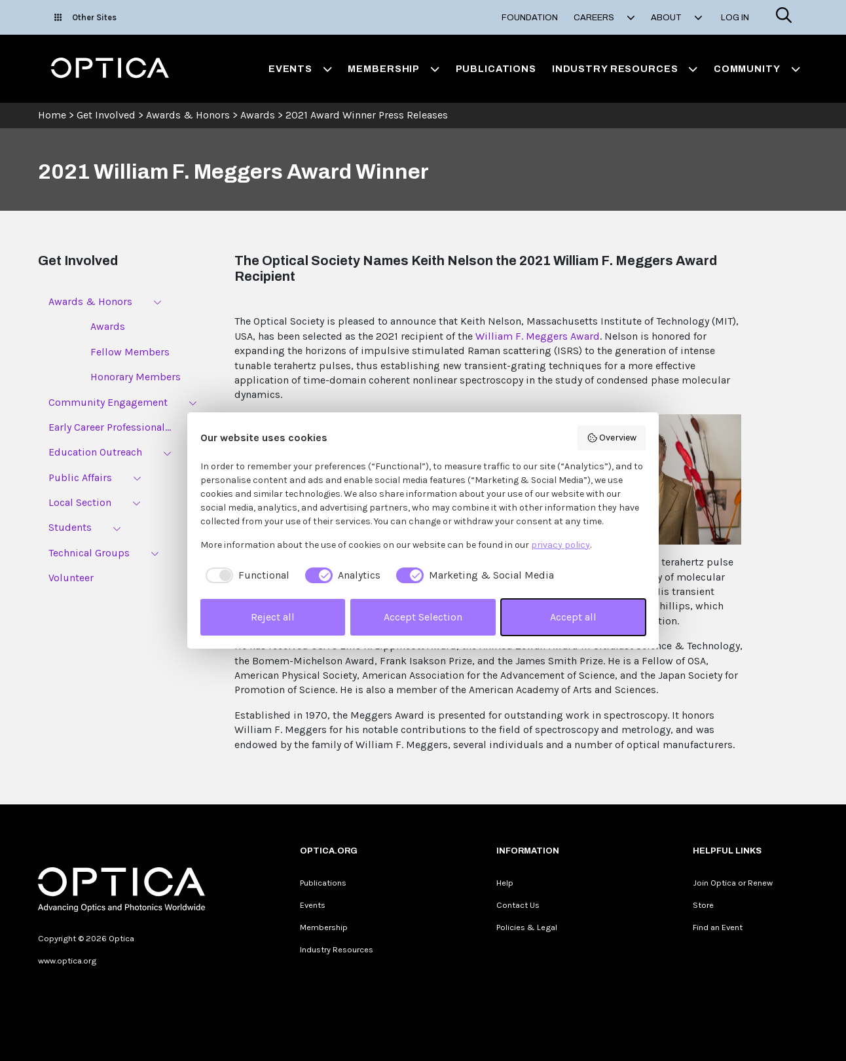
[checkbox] (244, 575)
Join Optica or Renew (733, 883)
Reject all (273, 617)
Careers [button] (604, 17)
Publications (496, 68)
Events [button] (300, 68)
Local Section (79, 502)
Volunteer (71, 577)
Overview (612, 438)
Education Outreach (95, 452)
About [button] (677, 17)
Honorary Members (135, 376)
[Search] (784, 17)
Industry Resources (336, 949)
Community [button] (757, 68)
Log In (735, 17)
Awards (257, 115)
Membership (324, 927)
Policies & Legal (526, 927)
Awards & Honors (188, 115)
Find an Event (718, 927)
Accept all (573, 617)
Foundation (530, 17)
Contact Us (518, 905)
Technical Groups (89, 553)
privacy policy (560, 544)
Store (703, 905)
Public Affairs (80, 477)
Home (52, 115)
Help (504, 883)
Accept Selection (423, 617)
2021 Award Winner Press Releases (366, 115)
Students (70, 527)
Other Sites (85, 17)
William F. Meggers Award (537, 336)
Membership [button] (393, 68)
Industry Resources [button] (625, 68)
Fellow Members (130, 352)
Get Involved (106, 115)
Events (312, 905)
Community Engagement (108, 402)
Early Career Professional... (109, 427)
